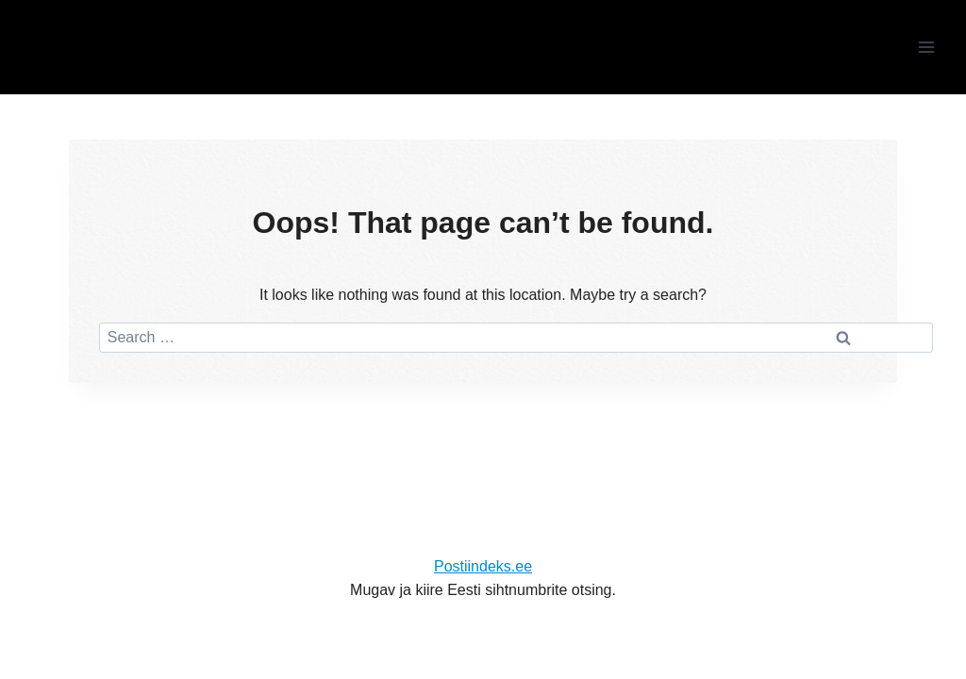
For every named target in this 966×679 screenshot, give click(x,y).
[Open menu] (925, 46)
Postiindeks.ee (483, 566)
